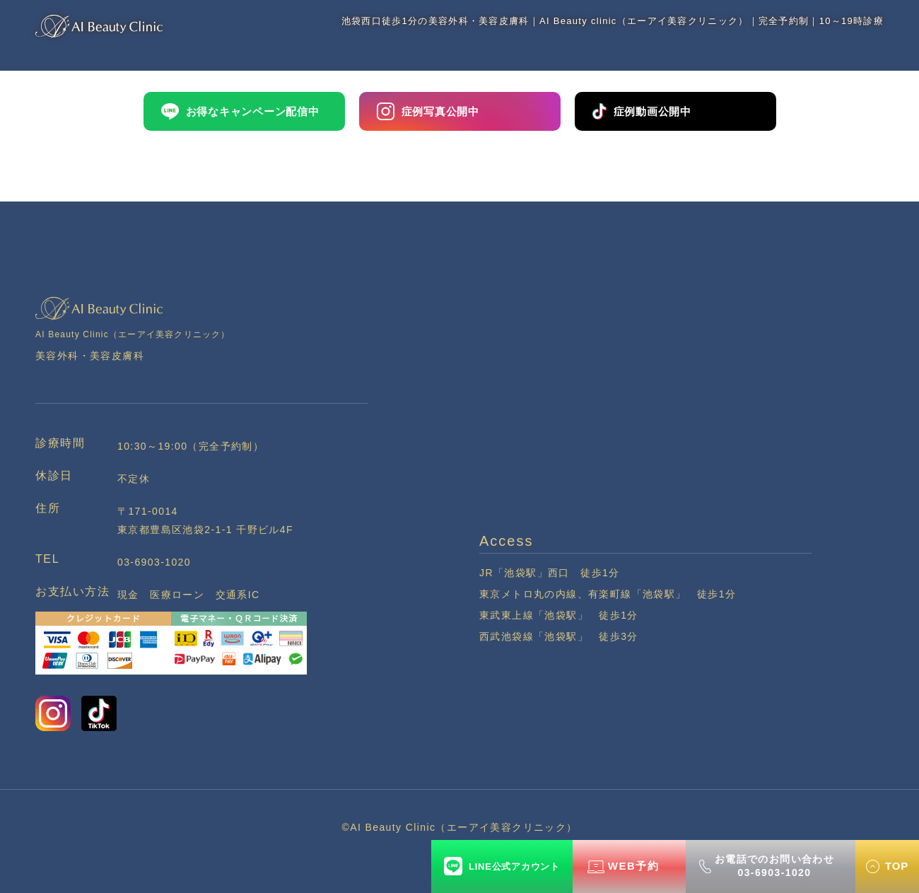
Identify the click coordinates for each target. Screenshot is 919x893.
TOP (896, 866)
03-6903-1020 (154, 562)
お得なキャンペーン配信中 (240, 111)
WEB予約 (634, 866)
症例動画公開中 (641, 111)
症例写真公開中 (428, 111)
